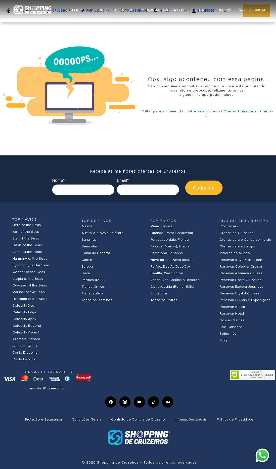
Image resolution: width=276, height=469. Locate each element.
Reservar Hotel (232, 313)
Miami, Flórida (161, 226)
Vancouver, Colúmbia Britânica (175, 280)
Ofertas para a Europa (237, 246)
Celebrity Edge (24, 312)
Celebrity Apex (24, 319)
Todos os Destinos (97, 300)
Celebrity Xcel (23, 305)
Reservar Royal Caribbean (241, 260)
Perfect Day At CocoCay (170, 266)
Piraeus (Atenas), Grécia (169, 246)
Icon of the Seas (26, 232)
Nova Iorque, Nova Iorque (171, 260)
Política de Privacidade (235, 419)
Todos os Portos (163, 300)
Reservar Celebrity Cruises (241, 266)
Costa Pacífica (24, 359)
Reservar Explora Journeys (241, 286)
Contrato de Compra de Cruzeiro (138, 419)
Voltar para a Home (159, 111)
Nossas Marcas (232, 320)
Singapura (158, 293)
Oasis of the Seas (27, 245)
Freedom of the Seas (29, 299)
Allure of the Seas (27, 252)
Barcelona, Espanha (166, 253)
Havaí (86, 273)
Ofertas (230, 111)
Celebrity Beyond (26, 326)
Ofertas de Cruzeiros (237, 233)
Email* (123, 180)
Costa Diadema (25, 352)
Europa (87, 266)
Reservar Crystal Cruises (240, 293)
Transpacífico (92, 293)
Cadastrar (204, 187)
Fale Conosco (231, 327)
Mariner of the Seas (28, 292)
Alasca (87, 226)
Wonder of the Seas (28, 272)
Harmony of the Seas (29, 258)
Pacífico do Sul (94, 280)
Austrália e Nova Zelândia (103, 233)
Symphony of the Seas (31, 265)
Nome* (58, 180)
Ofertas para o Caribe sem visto (246, 239)
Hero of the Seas (26, 225)
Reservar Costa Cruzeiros (241, 280)
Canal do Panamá (96, 253)
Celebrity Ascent (25, 332)
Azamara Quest (25, 346)
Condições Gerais (86, 419)
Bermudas (90, 246)
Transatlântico (93, 286)
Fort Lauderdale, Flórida (169, 239)
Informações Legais (191, 419)
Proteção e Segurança (43, 419)
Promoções (229, 226)
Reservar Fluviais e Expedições (245, 300)
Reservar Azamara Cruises (241, 273)
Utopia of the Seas (27, 279)
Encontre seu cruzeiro (200, 111)
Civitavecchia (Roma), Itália (172, 286)
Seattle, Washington (166, 273)
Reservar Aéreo (232, 307)
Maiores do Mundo (235, 253)
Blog (223, 340)
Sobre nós (228, 333)
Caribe (87, 260)
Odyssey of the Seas (29, 285)
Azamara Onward (26, 339)
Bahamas (89, 239)
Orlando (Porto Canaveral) (171, 233)
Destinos (248, 111)
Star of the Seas (25, 238)
